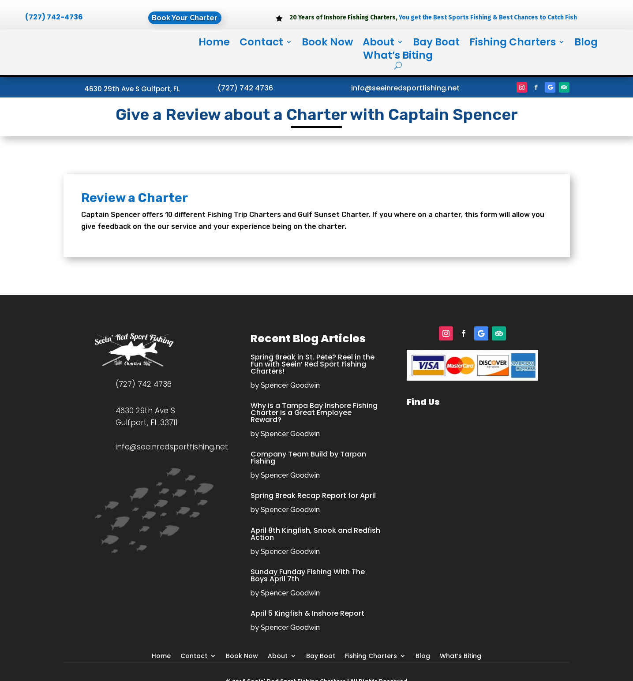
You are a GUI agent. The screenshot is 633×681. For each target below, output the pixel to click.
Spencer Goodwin (290, 385)
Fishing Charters (512, 44)
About (378, 44)
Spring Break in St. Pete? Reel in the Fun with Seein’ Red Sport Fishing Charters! (313, 364)
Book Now (327, 44)
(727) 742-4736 (54, 17)
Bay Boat (436, 44)
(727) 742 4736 (245, 88)
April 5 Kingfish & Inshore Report (307, 613)
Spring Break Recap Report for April (313, 495)
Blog (586, 44)
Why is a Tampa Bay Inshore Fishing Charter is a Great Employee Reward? (314, 412)
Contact (261, 44)
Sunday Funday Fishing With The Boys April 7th (308, 575)
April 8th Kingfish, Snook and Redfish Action (315, 534)
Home (214, 44)
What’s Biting (398, 57)
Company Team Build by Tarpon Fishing (308, 457)
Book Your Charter (184, 18)
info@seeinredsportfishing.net (405, 88)
